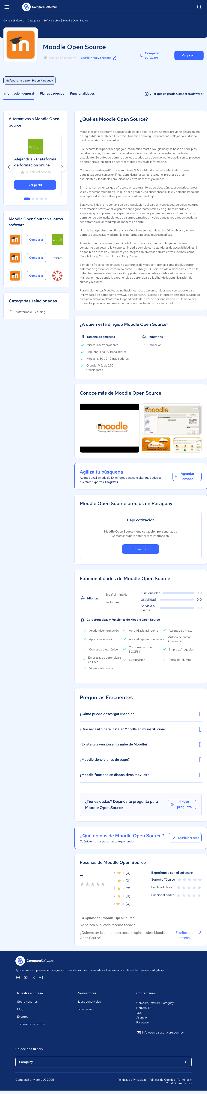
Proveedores (86, 993)
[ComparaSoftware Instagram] (41, 977)
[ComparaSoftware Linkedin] (18, 977)
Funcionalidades (82, 93)
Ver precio (189, 55)
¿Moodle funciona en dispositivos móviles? (141, 774)
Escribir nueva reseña (99, 57)
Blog (20, 1009)
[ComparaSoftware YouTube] (25, 977)
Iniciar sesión (85, 1009)
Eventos (22, 1017)
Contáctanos (146, 993)
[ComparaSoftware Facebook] (33, 977)
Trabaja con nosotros (31, 1024)
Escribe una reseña (189, 935)
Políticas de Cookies (162, 1080)
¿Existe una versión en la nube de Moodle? (141, 744)
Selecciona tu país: (29, 1049)
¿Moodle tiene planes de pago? (141, 759)
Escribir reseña (185, 837)
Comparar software (150, 55)
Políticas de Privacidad (132, 1080)
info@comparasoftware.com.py (160, 1032)
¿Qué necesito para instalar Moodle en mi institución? (141, 729)
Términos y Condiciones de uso (179, 1081)
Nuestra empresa (30, 993)
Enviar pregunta (181, 804)
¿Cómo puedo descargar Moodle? (141, 714)
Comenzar (141, 549)
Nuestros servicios (89, 1001)
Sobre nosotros (27, 1001)
